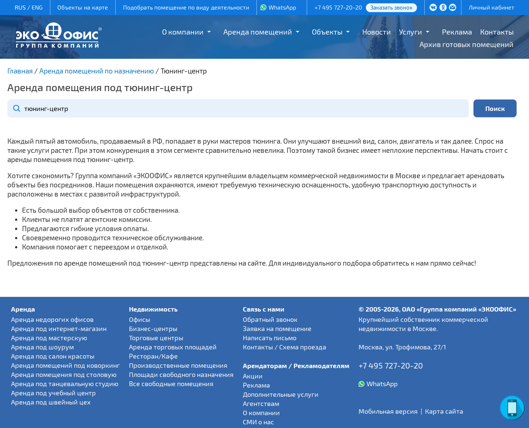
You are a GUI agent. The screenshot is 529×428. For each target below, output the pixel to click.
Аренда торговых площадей (173, 347)
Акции (253, 376)
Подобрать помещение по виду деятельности (186, 7)
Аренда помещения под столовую (63, 374)
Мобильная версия (388, 411)
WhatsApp (282, 7)
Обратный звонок (270, 319)
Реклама (457, 31)
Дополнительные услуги (281, 394)
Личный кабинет (491, 7)
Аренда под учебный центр (53, 393)
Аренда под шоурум (42, 347)
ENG (37, 7)
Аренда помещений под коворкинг (65, 365)
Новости (376, 31)
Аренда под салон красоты (52, 356)
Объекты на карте (82, 7)
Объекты (327, 31)
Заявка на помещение (277, 328)
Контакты (497, 31)
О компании (183, 31)
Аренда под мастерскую (49, 338)
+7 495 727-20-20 (338, 7)
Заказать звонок (391, 7)
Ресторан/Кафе (153, 356)
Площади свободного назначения (181, 374)
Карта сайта (444, 411)
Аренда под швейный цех (51, 402)
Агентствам (261, 403)
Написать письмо (269, 338)
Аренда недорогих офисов (52, 319)
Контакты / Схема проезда (284, 347)
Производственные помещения (178, 365)
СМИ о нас (258, 422)
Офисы (139, 319)
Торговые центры (156, 338)
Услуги (410, 31)
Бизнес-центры (153, 328)
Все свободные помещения (171, 384)
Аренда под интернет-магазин (59, 328)
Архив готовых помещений (467, 44)
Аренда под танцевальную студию (64, 384)
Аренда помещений (257, 31)
